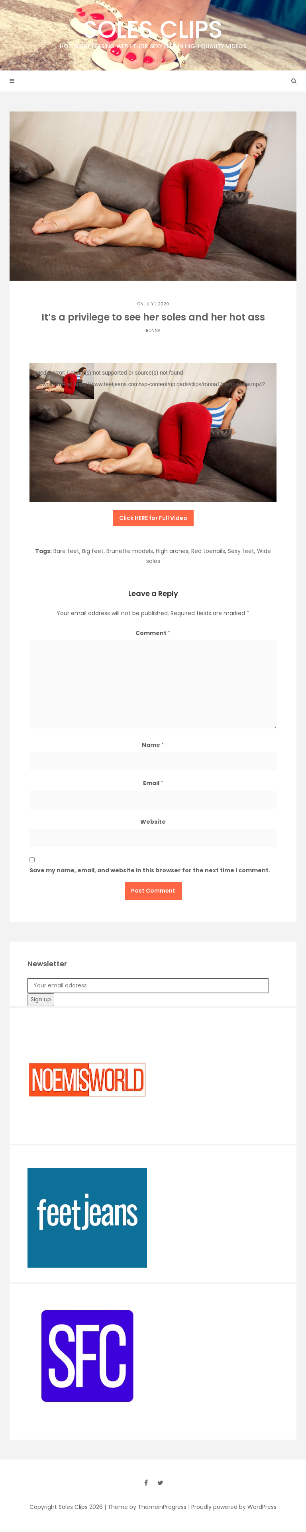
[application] (153, 432)
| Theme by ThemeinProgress (145, 1507)
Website (153, 822)
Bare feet (66, 551)
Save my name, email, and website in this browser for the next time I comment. (149, 870)
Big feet (93, 551)
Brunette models (129, 551)
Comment (153, 633)
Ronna (153, 331)
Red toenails (208, 551)
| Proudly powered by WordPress (232, 1507)
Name (153, 745)
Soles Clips (153, 32)
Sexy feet (241, 551)
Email (153, 783)
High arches (172, 551)
